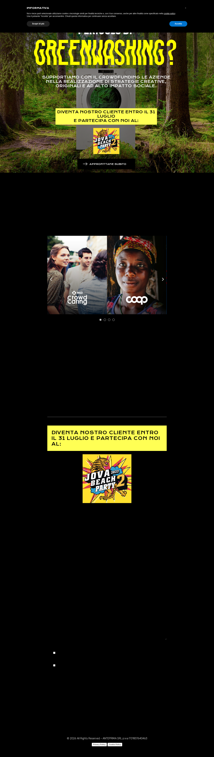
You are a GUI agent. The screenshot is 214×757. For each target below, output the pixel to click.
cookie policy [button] (169, 13)
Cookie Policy (115, 744)
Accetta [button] (178, 24)
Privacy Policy (99, 744)
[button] (51, 279)
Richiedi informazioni (62, 605)
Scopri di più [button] (38, 24)
